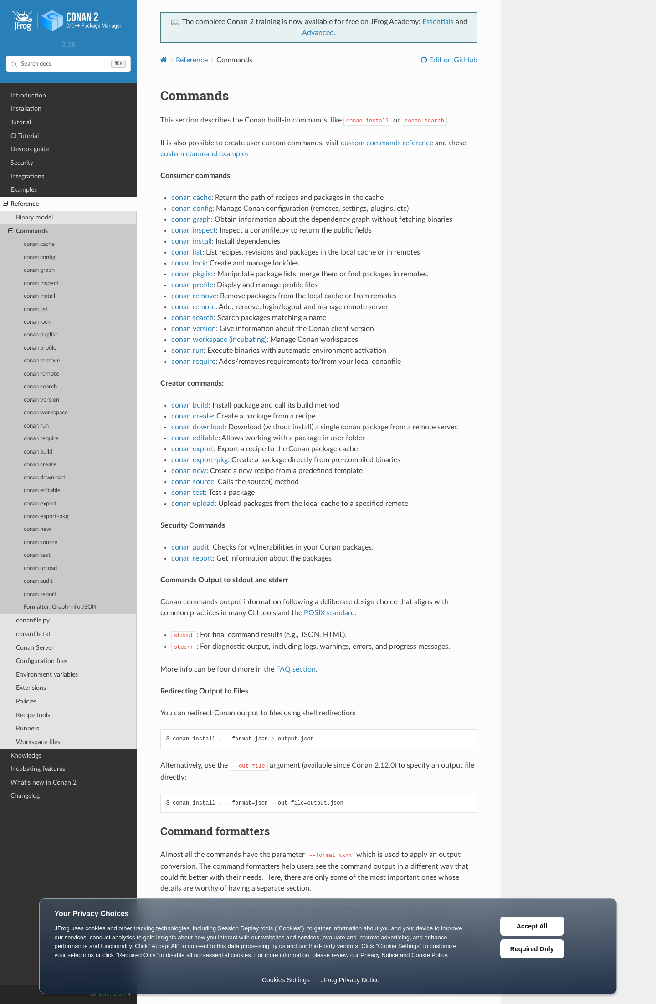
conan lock (37, 322)
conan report (40, 594)
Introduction (28, 95)
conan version (41, 400)
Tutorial (20, 122)
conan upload (40, 568)
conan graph (39, 270)
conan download (44, 478)
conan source (40, 542)
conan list (36, 309)
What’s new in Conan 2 (43, 782)
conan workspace (46, 413)
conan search (40, 387)
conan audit (38, 581)
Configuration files (41, 660)
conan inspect (41, 283)
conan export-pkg (46, 517)
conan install (39, 296)
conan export (40, 504)
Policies (26, 701)
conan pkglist (40, 335)
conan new (37, 529)
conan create (40, 465)
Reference (21, 204)
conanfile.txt (33, 634)
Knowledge (25, 755)
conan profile (40, 348)
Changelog (25, 795)
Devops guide (29, 149)
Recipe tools (33, 715)
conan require (41, 439)
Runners (27, 728)
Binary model (34, 217)
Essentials (438, 21)
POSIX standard (329, 613)
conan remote (41, 374)
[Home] (163, 60)
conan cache (39, 244)
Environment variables (47, 674)
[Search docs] (68, 64)
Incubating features (37, 768)
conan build (38, 452)
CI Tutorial (24, 136)
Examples (23, 189)
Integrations (27, 176)
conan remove (42, 361)
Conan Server (35, 647)
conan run (36, 426)
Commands (28, 231)
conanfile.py (33, 620)
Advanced (318, 32)
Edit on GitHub (452, 60)
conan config (40, 257)
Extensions (31, 687)
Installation (25, 108)
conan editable (42, 491)
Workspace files (38, 742)
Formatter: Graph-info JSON (60, 607)
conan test (37, 555)
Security (21, 162)
